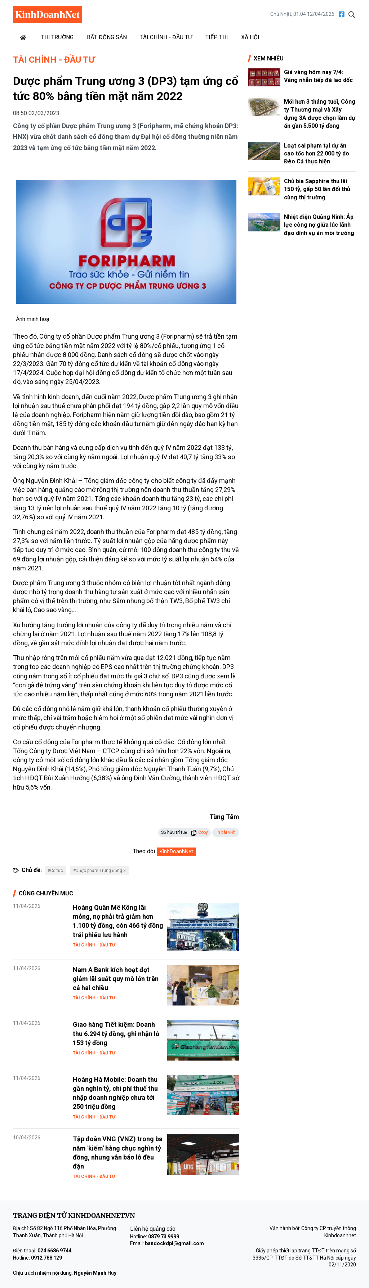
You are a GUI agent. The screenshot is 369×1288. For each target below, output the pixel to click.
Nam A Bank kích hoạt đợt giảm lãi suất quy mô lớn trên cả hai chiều (116, 978)
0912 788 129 (46, 1258)
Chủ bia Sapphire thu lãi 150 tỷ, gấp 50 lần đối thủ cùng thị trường (317, 189)
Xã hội (250, 37)
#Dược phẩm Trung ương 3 (99, 870)
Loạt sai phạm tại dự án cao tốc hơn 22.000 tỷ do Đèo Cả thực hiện (316, 153)
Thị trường (57, 37)
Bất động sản (107, 37)
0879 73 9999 (163, 1236)
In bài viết (226, 832)
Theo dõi (144, 851)
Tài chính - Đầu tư (166, 37)
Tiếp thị (216, 37)
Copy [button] (199, 832)
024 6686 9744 (54, 1250)
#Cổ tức (55, 870)
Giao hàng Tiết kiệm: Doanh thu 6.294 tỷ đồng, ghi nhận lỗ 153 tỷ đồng (116, 1033)
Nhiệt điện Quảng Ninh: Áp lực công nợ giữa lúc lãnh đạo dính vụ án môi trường (319, 224)
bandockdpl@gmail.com (174, 1243)
